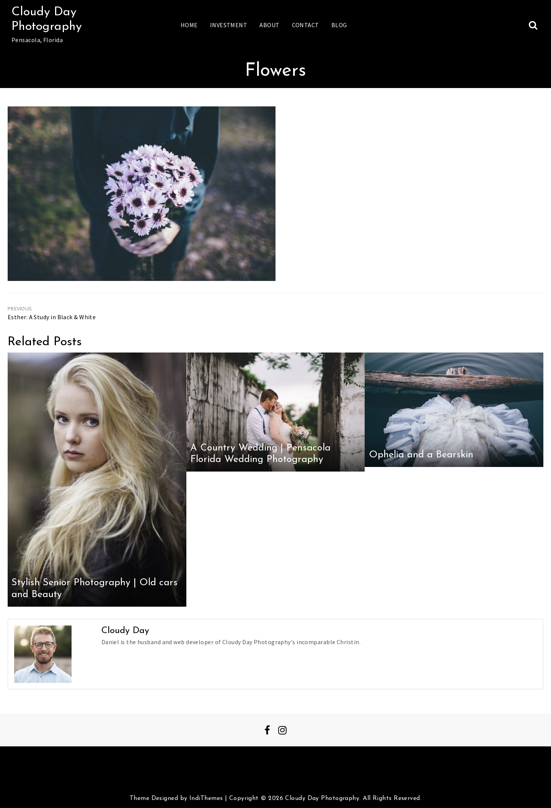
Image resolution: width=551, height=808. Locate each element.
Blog (339, 25)
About (269, 25)
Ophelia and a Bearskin (421, 455)
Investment (228, 25)
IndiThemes (206, 798)
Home (189, 25)
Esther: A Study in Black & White (52, 317)
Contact (305, 25)
